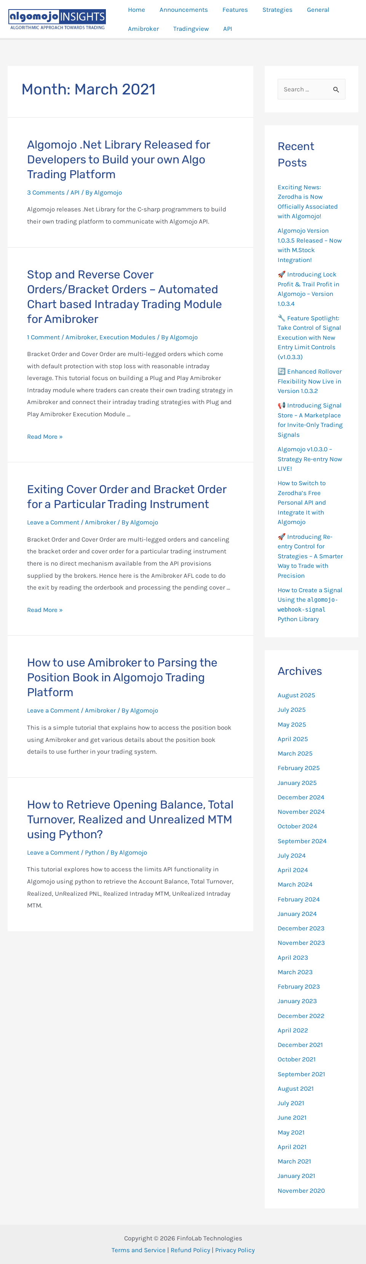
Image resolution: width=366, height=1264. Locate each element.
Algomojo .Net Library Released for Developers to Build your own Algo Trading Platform (118, 159)
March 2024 (295, 884)
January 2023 (297, 1001)
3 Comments (46, 192)
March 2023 (295, 972)
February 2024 (299, 899)
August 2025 (296, 695)
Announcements (181, 9)
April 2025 (293, 739)
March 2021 (294, 1161)
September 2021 (301, 1074)
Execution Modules (127, 337)
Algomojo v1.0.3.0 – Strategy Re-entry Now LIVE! (310, 458)
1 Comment (43, 337)
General (311, 9)
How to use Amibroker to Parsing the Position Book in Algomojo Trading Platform (122, 677)
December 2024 (301, 797)
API (224, 28)
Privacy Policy (235, 1250)
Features (231, 9)
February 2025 (299, 768)
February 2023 (299, 986)
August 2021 (296, 1088)
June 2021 (292, 1117)
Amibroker (142, 28)
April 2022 (293, 1030)
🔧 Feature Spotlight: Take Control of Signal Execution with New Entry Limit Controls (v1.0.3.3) (309, 337)
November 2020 (301, 1190)
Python (95, 852)
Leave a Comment (53, 522)
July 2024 (292, 855)
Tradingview (188, 28)
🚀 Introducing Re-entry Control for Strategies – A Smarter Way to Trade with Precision (310, 556)
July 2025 (292, 709)
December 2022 (301, 1016)
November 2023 (301, 942)
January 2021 (296, 1175)
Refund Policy (190, 1250)
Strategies (272, 9)
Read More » (45, 436)
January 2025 (297, 782)
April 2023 (293, 957)
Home (135, 9)
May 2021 (291, 1132)
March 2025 (295, 753)
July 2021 (291, 1103)
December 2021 (300, 1044)
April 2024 (293, 870)
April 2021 (292, 1147)
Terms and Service (139, 1250)
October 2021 (297, 1059)
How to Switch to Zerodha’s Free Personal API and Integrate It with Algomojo (302, 502)
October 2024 (297, 826)
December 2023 (301, 928)
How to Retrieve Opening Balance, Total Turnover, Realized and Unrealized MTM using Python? (130, 819)
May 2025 (292, 724)
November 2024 (301, 811)
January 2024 (297, 913)
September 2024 (302, 841)
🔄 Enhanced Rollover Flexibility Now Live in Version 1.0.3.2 (310, 381)
